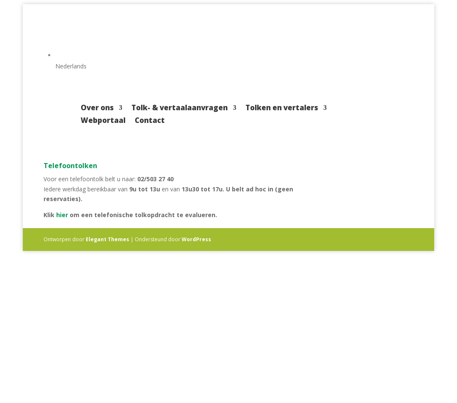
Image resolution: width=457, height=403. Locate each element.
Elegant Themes (107, 239)
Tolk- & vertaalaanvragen (179, 108)
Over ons (97, 108)
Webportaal (103, 121)
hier (62, 215)
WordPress (196, 239)
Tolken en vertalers (281, 108)
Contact (150, 121)
